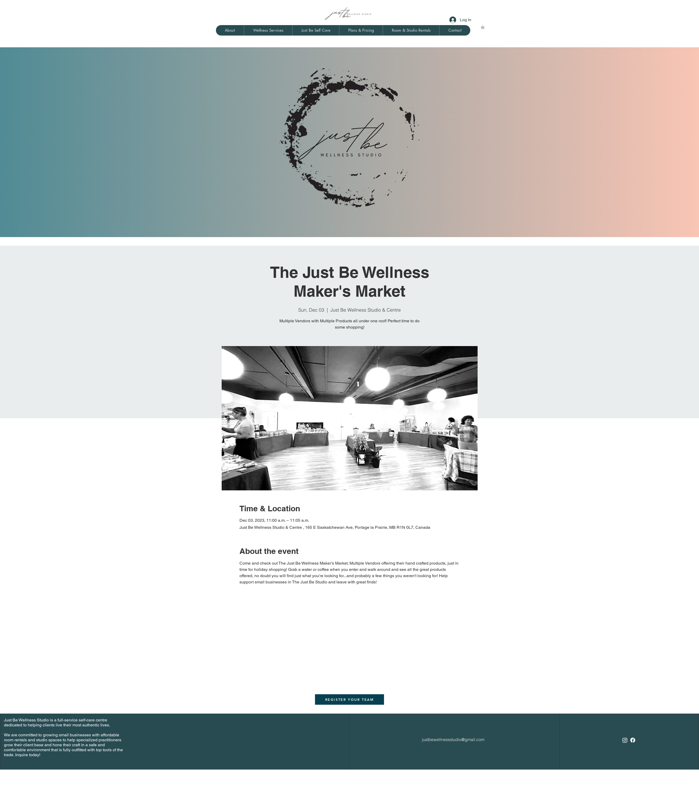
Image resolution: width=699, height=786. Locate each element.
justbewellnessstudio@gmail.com (453, 739)
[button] (230, 30)
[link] (484, 27)
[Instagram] (625, 740)
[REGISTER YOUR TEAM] (349, 699)
